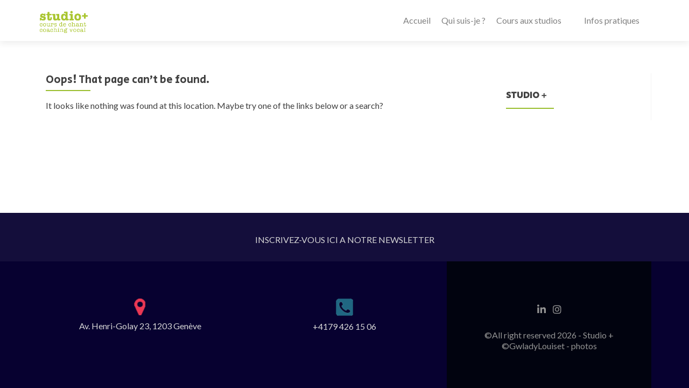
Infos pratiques (611, 20)
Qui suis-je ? (463, 20)
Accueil (417, 20)
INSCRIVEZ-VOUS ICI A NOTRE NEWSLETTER (344, 239)
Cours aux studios (528, 20)
